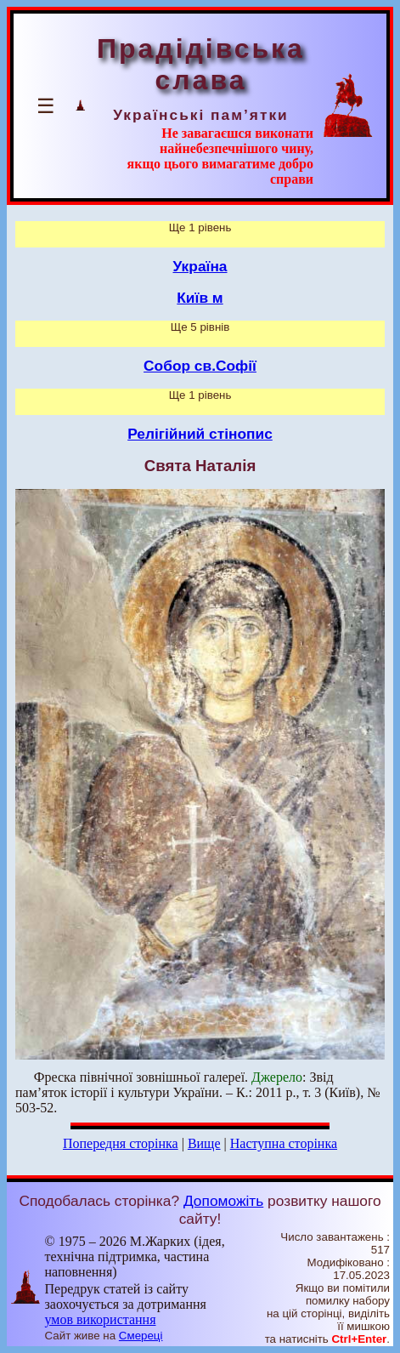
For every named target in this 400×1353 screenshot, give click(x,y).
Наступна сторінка (283, 1143)
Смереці (141, 1335)
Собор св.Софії (200, 365)
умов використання (100, 1319)
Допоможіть (223, 1200)
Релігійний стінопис (200, 433)
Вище (204, 1143)
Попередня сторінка (120, 1143)
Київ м (200, 297)
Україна (200, 266)
